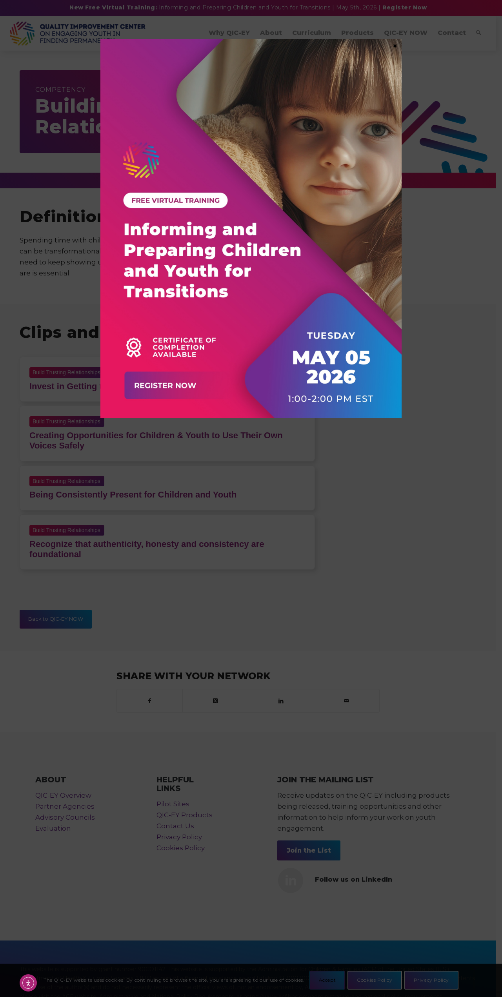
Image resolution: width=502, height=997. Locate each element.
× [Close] (395, 45)
